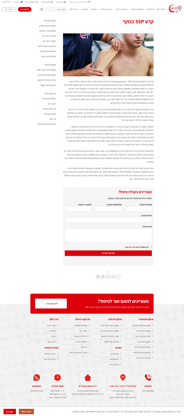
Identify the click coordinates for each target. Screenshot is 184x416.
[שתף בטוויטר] (113, 276)
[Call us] (3, 2)
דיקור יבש (52, 103)
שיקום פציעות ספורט (47, 25)
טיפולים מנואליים (49, 98)
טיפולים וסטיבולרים (48, 51)
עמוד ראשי (161, 9)
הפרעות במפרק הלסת (47, 46)
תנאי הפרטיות (130, 247)
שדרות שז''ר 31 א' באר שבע (123, 387)
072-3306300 (148, 392)
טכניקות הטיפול (82, 319)
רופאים (93, 9)
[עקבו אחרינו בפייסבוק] (11, 2)
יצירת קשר (73, 9)
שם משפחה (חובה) (108, 208)
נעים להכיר (150, 9)
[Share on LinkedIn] (98, 276)
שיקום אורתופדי (136, 9)
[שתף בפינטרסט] (103, 276)
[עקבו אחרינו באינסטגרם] (8, 2)
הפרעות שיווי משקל (48, 85)
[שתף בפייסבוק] (118, 276)
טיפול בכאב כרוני (49, 36)
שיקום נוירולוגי (120, 9)
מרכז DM (54, 319)
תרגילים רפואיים (49, 108)
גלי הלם (53, 119)
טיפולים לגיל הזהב (48, 56)
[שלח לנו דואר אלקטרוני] (6, 2)
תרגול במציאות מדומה (47, 124)
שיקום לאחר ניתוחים (47, 30)
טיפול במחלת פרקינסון (47, 80)
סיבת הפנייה (108, 234)
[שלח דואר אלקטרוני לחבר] (108, 276)
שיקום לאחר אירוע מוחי (46, 69)
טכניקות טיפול (105, 9)
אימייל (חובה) (108, 219)
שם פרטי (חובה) (138, 208)
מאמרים (84, 9)
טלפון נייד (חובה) (78, 208)
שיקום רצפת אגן (49, 41)
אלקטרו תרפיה (50, 113)
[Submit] (41, 9)
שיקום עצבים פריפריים (47, 75)
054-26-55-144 (36, 392)
